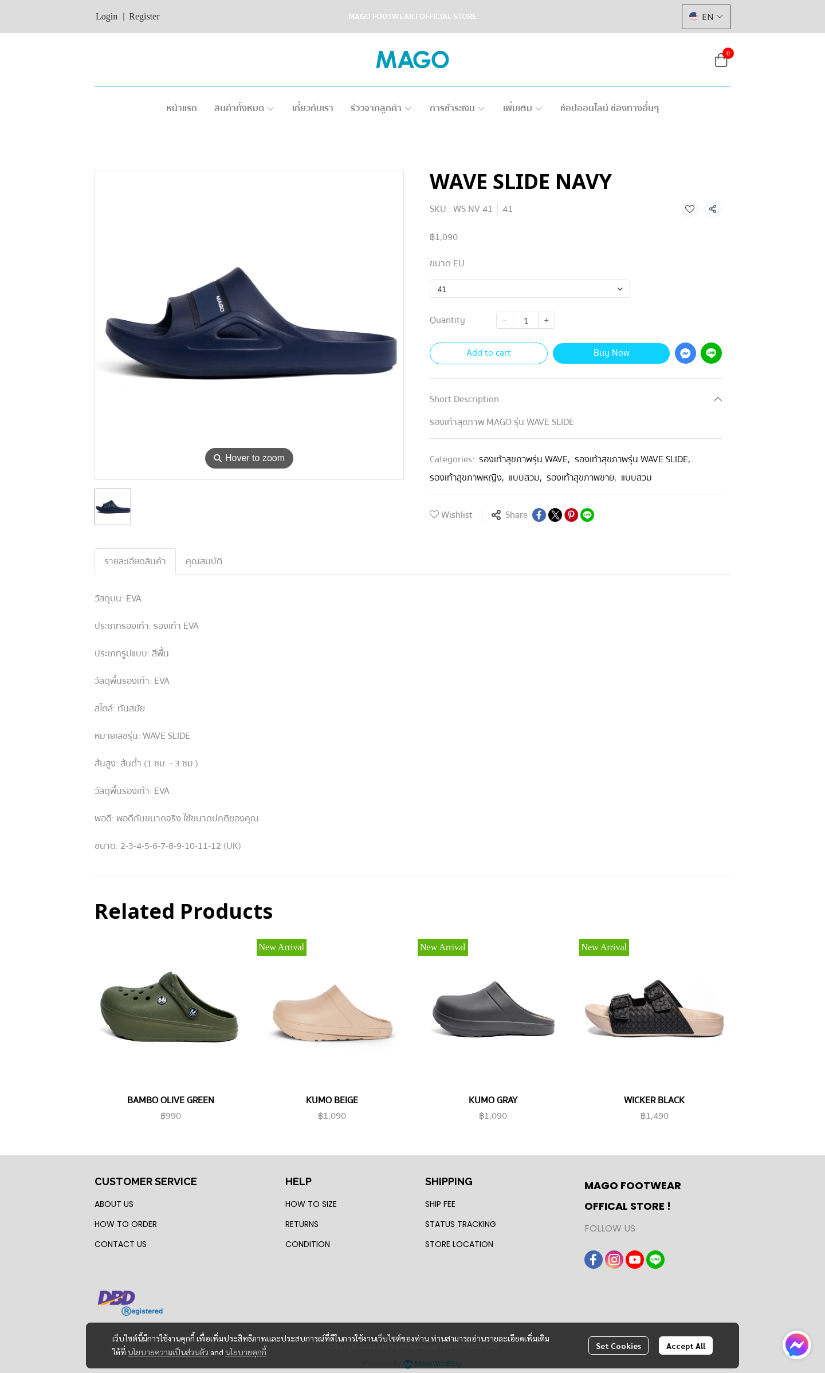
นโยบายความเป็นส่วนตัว (168, 1352)
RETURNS (302, 1224)
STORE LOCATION (459, 1244)
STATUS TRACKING (460, 1224)
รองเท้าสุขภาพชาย (581, 478)
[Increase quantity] (547, 320)
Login (106, 16)
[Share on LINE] (587, 515)
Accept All (685, 1345)
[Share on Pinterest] (571, 515)
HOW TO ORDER (126, 1224)
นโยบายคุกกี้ (245, 1352)
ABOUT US (114, 1204)
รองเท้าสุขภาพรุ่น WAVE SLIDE (632, 459)
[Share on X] (555, 515)
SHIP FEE (440, 1204)
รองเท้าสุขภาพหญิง (467, 478)
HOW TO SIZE (311, 1204)
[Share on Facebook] (539, 515)
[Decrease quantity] (505, 320)
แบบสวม (525, 478)
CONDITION (307, 1244)
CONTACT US (121, 1244)
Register (144, 16)
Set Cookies (618, 1345)
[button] (706, 17)
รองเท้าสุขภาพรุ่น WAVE (524, 459)
